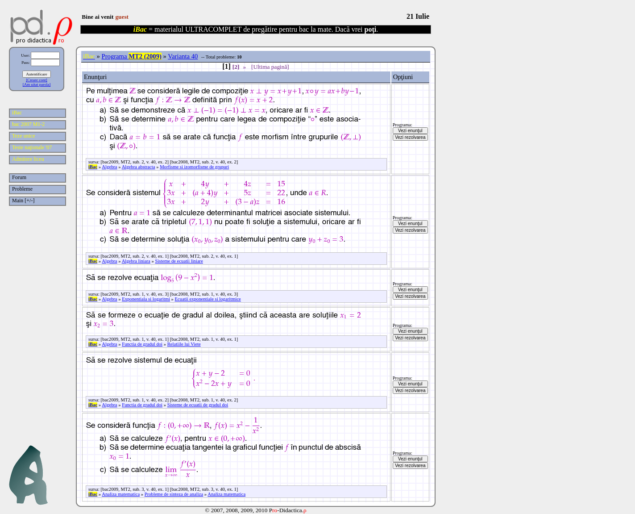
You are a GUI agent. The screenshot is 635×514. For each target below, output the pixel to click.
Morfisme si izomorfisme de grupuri (194, 166)
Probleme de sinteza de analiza (174, 494)
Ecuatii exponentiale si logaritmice (208, 299)
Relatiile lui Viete (184, 344)
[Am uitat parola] (36, 84)
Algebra (109, 166)
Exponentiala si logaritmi (146, 299)
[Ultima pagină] (270, 66)
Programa (132, 56)
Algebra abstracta (138, 166)
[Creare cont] (36, 80)
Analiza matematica (121, 494)
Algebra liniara (136, 261)
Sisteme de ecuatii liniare (179, 261)
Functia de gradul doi (142, 344)
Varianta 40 (183, 56)
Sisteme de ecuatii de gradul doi (197, 404)
